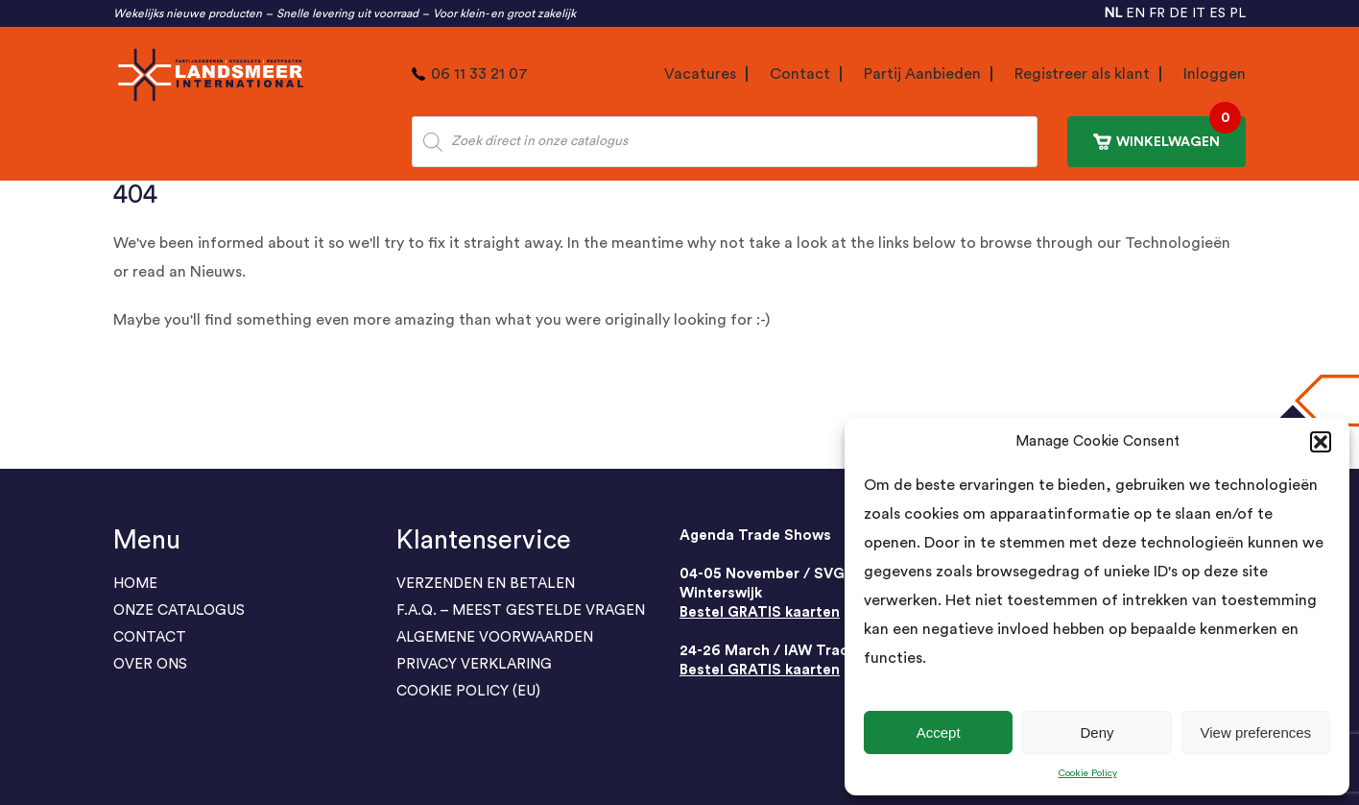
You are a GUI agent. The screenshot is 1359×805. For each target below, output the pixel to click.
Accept (939, 732)
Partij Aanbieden (922, 74)
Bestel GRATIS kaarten (760, 612)
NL (1113, 13)
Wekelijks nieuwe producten (187, 13)
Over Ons (150, 664)
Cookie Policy (1088, 773)
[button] (1320, 441)
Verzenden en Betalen (485, 583)
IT (1198, 13)
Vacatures (700, 74)
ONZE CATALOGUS (179, 610)
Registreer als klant (1082, 74)
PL (1237, 13)
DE (1178, 13)
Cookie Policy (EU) (468, 691)
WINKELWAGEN (1167, 133)
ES (1217, 13)
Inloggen (1214, 74)
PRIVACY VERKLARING (474, 664)
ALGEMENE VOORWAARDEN (494, 637)
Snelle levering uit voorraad (347, 13)
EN (1135, 13)
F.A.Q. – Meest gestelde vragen (520, 610)
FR (1157, 13)
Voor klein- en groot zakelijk (504, 13)
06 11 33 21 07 (479, 74)
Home (135, 583)
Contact (800, 74)
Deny (1096, 732)
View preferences (1256, 732)
